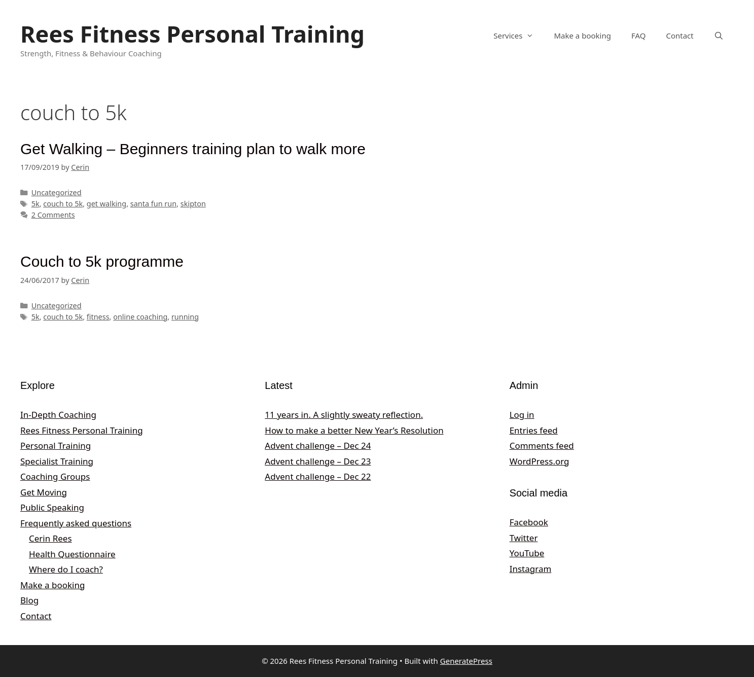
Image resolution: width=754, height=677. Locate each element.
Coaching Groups (55, 476)
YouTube (527, 553)
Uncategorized (56, 192)
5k (35, 203)
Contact (679, 35)
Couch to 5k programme (102, 261)
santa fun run (153, 203)
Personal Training (55, 445)
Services (518, 35)
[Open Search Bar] (719, 35)
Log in (522, 414)
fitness (98, 317)
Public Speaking (52, 507)
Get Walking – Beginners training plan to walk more (193, 148)
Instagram (531, 569)
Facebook (529, 522)
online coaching (140, 317)
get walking (106, 203)
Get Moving (43, 492)
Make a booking (582, 35)
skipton (193, 203)
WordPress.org (539, 461)
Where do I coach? (66, 569)
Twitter (524, 538)
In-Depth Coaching (58, 414)
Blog (29, 600)
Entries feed (534, 430)
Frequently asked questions (75, 523)
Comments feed (542, 445)
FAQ (638, 35)
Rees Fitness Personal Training (192, 33)
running (185, 317)
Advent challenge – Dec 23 (318, 461)
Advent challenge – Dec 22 (318, 476)
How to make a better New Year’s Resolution (354, 430)
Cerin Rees (50, 538)
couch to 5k (63, 203)
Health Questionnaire (72, 554)
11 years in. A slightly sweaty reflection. (344, 414)
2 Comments (53, 215)
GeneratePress (466, 661)
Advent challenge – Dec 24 (318, 445)
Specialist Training (56, 461)
